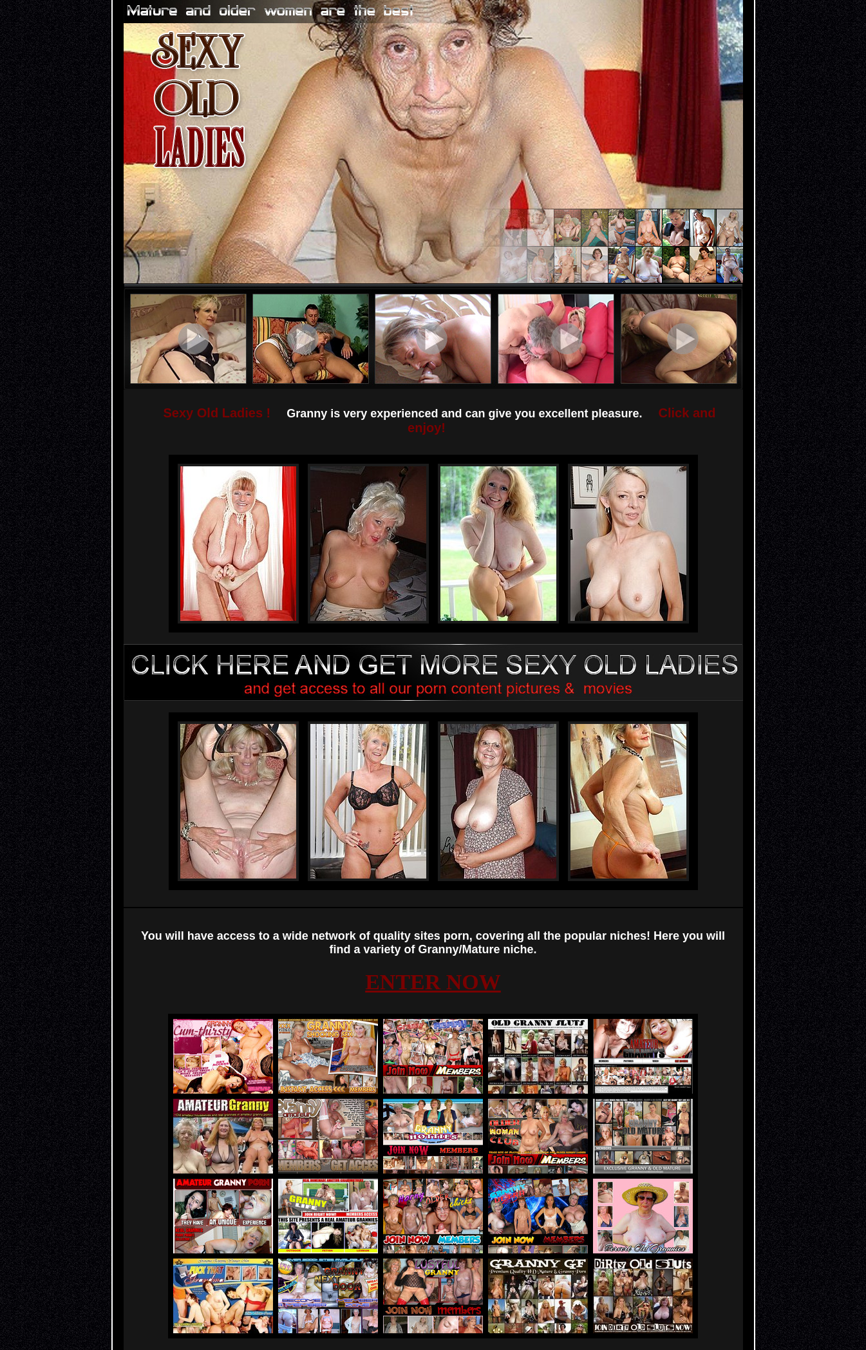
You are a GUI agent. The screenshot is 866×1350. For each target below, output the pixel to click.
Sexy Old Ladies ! (217, 413)
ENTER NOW (433, 982)
